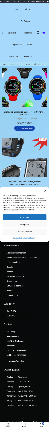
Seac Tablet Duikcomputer (24, 188)
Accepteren (25, 222)
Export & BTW (12, 295)
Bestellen (10, 267)
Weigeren (24, 229)
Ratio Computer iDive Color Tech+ (24, 119)
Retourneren (12, 281)
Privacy (10, 290)
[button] (45, 195)
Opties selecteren (24, 128)
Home (4, 64)
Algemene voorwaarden (16, 253)
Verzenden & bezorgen (16, 276)
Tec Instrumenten (38, 112)
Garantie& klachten (15, 286)
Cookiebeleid (17, 243)
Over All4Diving (13, 311)
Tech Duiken (24, 115)
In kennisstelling (13, 262)
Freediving (23, 184)
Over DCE (11, 316)
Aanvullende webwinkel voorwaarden (22, 258)
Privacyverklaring (29, 243)
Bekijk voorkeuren (24, 236)
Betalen (10, 272)
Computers (8, 112)
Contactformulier (16, 361)
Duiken (27, 112)
